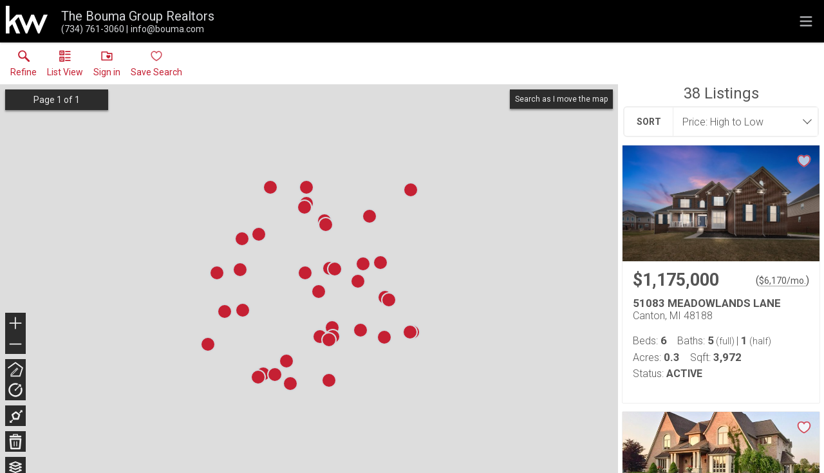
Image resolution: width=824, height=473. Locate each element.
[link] (23, 66)
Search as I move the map (561, 99)
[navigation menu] (806, 21)
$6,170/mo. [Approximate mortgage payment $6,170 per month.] (782, 280)
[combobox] (741, 121)
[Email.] (165, 29)
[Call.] (92, 29)
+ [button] (16, 324)
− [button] (15, 344)
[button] (65, 66)
